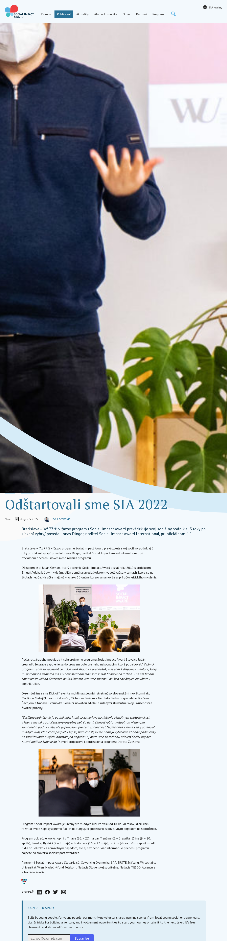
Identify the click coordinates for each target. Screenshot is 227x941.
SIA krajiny (215, 7)
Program (158, 14)
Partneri (141, 14)
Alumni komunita (105, 14)
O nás (126, 14)
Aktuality (82, 14)
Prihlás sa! (64, 14)
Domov (46, 14)
